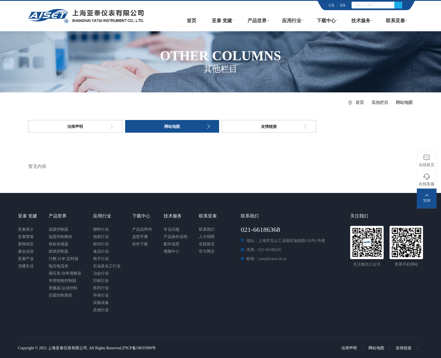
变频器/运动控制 (63, 288)
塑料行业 (101, 229)
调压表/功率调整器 (65, 273)
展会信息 (26, 251)
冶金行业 (101, 273)
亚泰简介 (26, 229)
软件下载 (140, 244)
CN (331, 5)
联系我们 (207, 229)
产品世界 (257, 20)
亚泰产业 (26, 259)
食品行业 (101, 251)
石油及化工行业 (107, 266)
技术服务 (360, 20)
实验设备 (101, 303)
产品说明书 (142, 229)
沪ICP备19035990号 (139, 348)
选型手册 (140, 237)
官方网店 (207, 251)
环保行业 (101, 295)
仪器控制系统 (60, 295)
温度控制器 (58, 229)
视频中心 (171, 251)
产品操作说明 (175, 237)
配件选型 (171, 244)
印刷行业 (101, 281)
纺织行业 (101, 244)
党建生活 (26, 266)
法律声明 (75, 126)
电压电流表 (58, 266)
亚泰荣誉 (26, 237)
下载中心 (326, 20)
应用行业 (291, 20)
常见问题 (171, 229)
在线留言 (207, 244)
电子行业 (101, 259)
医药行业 (101, 288)
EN (342, 5)
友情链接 (269, 126)
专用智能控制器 (62, 281)
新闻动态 (26, 244)
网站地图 (172, 126)
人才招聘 (207, 237)
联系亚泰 (395, 20)
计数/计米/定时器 (63, 259)
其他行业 (101, 310)
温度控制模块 (60, 237)
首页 (191, 20)
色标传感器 (58, 244)
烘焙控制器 (58, 251)
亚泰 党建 (222, 20)
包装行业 (101, 237)
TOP (426, 200)
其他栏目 (380, 102)
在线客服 (427, 184)
